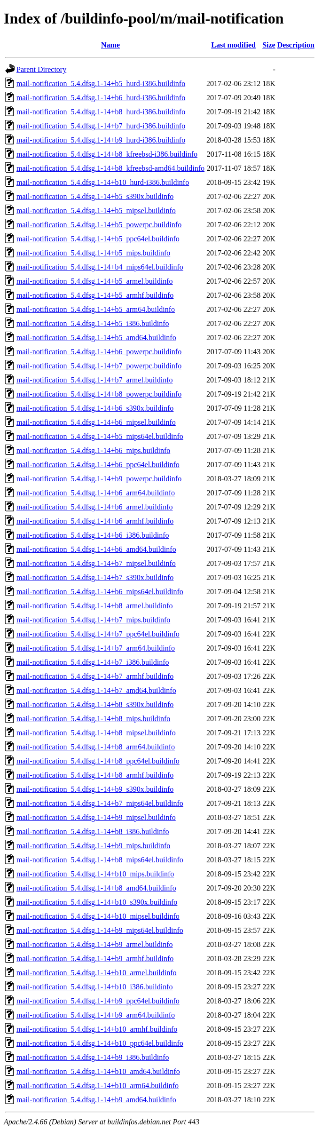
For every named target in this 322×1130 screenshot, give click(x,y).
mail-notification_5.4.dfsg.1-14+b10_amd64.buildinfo (98, 1071)
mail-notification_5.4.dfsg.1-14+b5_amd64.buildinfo (96, 338)
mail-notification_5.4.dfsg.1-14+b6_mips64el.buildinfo (99, 592)
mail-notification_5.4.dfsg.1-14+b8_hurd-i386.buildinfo (100, 112)
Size (268, 45)
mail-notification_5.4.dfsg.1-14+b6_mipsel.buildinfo (96, 422)
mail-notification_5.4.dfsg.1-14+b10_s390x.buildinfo (96, 902)
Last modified (233, 45)
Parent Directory (41, 69)
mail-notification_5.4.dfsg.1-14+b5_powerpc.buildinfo (98, 225)
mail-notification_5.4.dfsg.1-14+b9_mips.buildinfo (93, 846)
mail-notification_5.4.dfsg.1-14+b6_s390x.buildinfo (94, 408)
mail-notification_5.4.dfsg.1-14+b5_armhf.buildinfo (94, 295)
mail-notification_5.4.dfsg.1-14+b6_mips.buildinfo (93, 450)
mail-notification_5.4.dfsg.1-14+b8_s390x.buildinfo (94, 704)
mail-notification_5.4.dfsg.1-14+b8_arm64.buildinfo (95, 747)
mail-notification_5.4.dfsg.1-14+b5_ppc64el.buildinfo (98, 239)
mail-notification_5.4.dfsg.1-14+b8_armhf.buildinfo (94, 775)
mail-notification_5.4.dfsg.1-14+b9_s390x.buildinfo (94, 789)
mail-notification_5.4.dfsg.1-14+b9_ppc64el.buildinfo (98, 1001)
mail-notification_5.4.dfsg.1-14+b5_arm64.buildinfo (95, 309)
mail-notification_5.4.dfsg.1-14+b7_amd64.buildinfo (96, 690)
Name (110, 45)
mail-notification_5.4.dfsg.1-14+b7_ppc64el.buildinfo (98, 634)
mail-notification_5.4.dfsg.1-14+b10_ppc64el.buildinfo (99, 1043)
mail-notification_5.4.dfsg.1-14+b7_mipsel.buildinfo (96, 563)
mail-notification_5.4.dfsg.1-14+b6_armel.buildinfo (94, 507)
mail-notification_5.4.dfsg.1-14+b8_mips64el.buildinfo (99, 860)
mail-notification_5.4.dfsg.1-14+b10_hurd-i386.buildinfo (102, 182)
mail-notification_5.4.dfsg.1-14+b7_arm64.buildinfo (95, 648)
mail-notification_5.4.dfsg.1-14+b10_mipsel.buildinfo (98, 916)
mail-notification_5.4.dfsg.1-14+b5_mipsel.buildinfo (96, 211)
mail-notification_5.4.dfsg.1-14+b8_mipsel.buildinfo (96, 733)
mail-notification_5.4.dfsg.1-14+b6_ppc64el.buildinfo (98, 465)
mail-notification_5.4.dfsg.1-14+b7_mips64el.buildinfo (99, 803)
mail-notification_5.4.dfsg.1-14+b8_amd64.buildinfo (96, 888)
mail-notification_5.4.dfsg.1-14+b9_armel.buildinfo (94, 944)
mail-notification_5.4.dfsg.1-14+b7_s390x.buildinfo (94, 577)
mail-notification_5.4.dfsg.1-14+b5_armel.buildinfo (94, 281)
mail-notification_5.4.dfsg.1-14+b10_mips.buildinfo (95, 874)
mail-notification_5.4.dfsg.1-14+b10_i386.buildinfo (94, 987)
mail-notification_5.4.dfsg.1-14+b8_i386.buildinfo (92, 832)
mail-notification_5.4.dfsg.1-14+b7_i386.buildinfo (92, 662)
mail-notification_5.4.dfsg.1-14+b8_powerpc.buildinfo (98, 394)
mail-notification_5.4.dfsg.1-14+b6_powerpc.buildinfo (98, 352)
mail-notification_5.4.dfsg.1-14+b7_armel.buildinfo (94, 380)
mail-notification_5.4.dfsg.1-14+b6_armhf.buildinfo (94, 521)
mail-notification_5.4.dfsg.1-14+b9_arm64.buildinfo (95, 1015)
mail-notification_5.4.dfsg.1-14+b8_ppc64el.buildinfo (98, 761)
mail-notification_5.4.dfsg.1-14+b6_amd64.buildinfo (96, 549)
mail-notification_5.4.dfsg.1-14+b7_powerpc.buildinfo (98, 366)
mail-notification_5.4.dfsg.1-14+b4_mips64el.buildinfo (99, 267)
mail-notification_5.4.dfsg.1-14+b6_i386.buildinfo (92, 535)
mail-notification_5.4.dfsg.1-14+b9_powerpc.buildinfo (98, 479)
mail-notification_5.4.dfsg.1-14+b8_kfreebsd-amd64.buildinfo (110, 168)
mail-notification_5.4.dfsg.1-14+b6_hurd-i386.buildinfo (100, 98)
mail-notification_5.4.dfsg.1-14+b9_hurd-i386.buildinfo (100, 140)
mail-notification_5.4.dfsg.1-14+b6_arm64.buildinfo (95, 493)
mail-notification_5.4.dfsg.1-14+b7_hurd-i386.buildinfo (100, 126)
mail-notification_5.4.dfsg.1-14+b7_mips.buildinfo (93, 620)
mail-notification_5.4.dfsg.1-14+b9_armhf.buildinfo (94, 959)
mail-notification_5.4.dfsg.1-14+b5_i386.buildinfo (92, 323)
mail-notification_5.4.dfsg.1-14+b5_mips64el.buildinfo (99, 436)
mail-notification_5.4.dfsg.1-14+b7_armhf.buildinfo (94, 676)
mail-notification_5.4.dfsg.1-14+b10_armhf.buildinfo (96, 1029)
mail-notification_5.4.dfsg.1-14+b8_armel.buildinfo (94, 606)
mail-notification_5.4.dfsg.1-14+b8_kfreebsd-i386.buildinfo (106, 154)
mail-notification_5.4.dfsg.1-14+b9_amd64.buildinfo (96, 1100)
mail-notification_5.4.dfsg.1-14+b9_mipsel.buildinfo (96, 817)
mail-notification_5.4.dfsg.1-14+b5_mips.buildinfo (93, 253)
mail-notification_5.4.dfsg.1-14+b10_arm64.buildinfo (97, 1086)
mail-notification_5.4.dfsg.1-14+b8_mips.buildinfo (93, 719)
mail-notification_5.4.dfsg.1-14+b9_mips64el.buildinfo (99, 930)
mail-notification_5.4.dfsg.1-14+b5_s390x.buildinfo (94, 196)
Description (295, 45)
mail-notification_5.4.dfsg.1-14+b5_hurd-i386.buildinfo (100, 84)
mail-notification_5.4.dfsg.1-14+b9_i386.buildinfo (92, 1057)
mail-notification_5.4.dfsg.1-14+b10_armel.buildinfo (96, 973)
